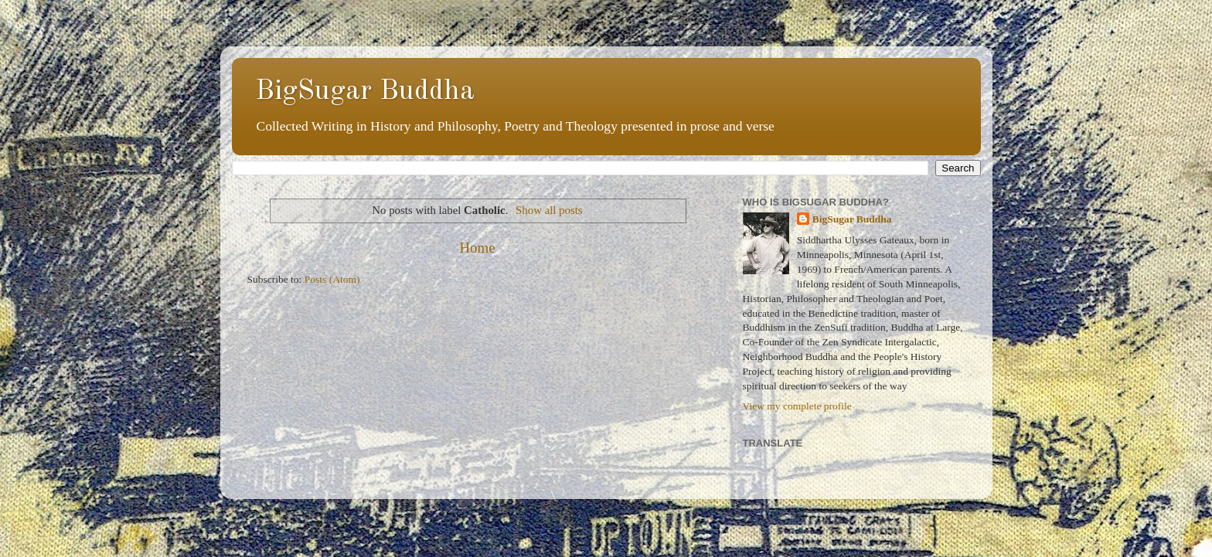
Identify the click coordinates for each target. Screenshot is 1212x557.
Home (477, 247)
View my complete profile (797, 406)
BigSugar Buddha (365, 92)
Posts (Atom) (332, 279)
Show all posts (549, 210)
